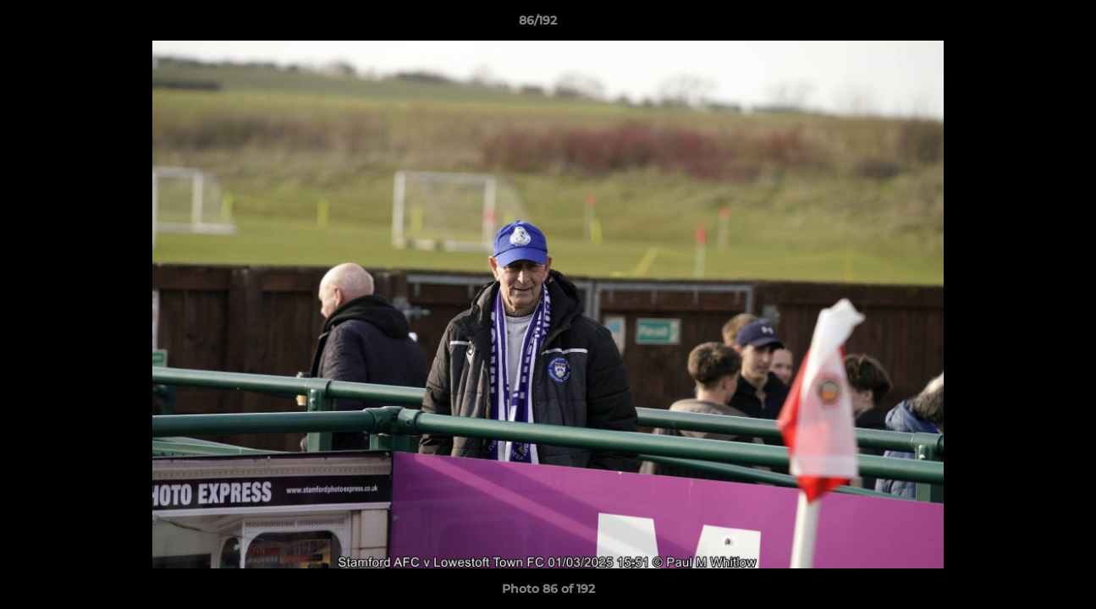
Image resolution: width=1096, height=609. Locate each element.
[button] (1025, 24)
